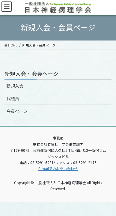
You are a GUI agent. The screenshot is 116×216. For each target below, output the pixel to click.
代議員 (13, 98)
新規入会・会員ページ (31, 73)
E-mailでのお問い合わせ (58, 168)
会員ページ (17, 111)
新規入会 (15, 86)
